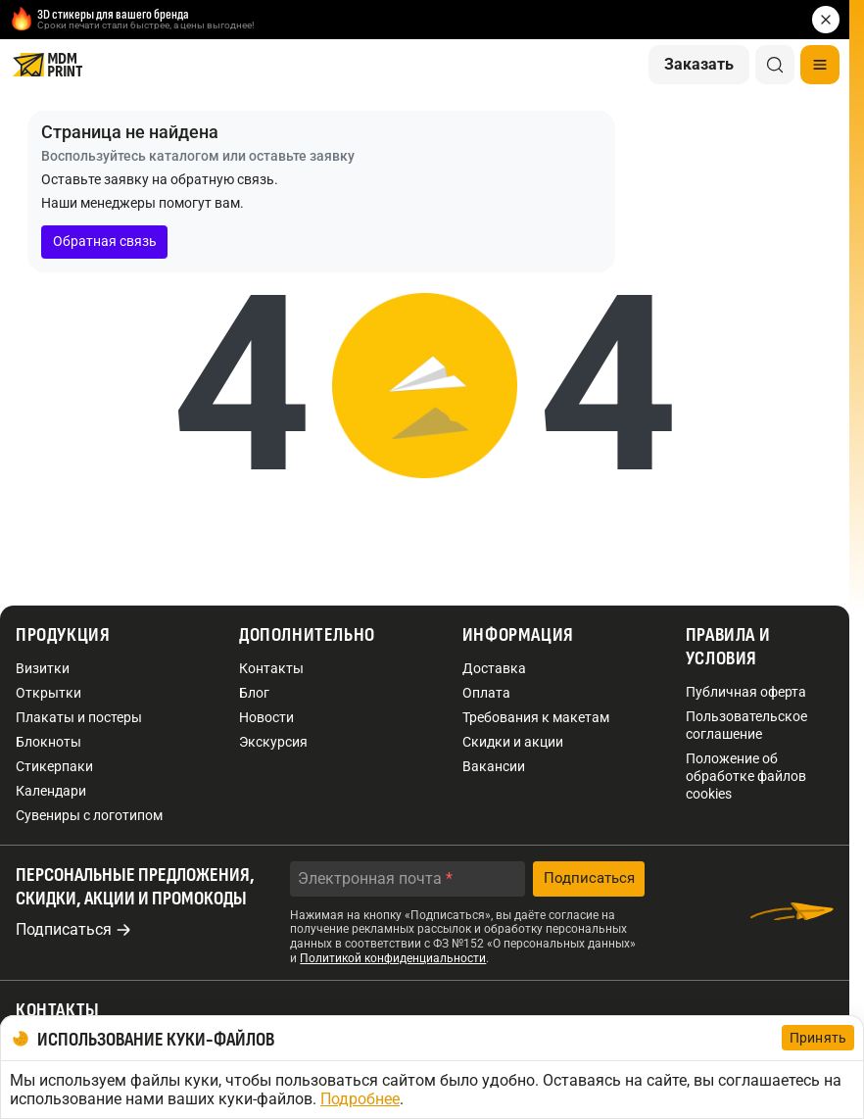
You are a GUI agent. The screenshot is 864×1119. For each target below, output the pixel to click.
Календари (51, 791)
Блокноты (48, 742)
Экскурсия (273, 742)
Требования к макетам (535, 717)
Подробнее (360, 1099)
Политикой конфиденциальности (393, 958)
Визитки (43, 668)
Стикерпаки (54, 766)
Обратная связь (105, 241)
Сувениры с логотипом (89, 815)
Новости (266, 717)
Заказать (699, 64)
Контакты (271, 668)
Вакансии (493, 766)
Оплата (486, 693)
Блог (254, 693)
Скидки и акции (512, 742)
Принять (818, 1038)
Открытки (48, 693)
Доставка (494, 668)
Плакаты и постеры (79, 717)
